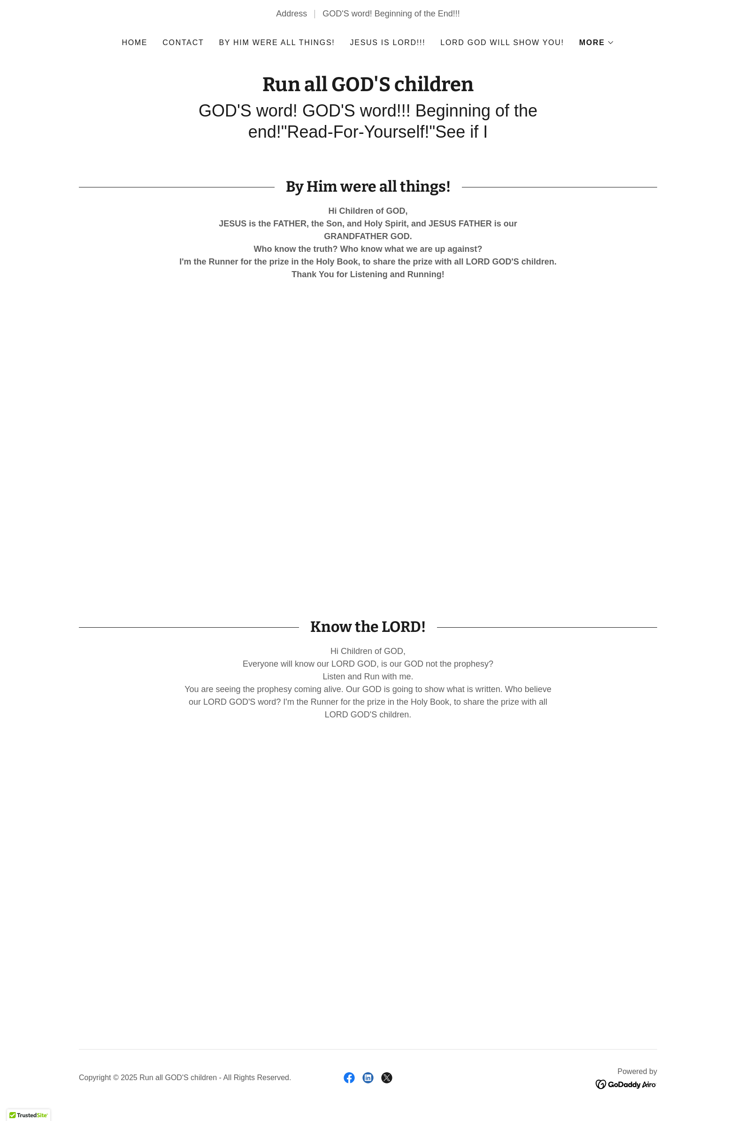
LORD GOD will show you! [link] (502, 43)
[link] (368, 88)
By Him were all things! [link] (277, 43)
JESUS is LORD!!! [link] (388, 43)
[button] (596, 42)
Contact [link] (183, 43)
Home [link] (134, 43)
